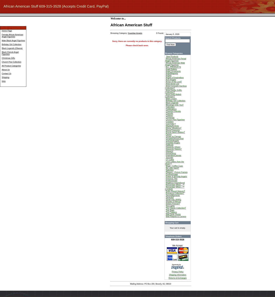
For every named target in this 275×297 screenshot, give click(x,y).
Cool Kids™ (171, 124)
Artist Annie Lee (172, 84)
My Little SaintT (172, 168)
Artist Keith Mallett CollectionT (173, 95)
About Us (6, 70)
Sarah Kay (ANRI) (173, 199)
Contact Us (6, 73)
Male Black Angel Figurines (13, 40)
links (4, 81)
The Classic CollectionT (176, 208)
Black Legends (172, 103)
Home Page (7, 31)
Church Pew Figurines (175, 120)
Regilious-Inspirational (175, 183)
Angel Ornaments (173, 71)
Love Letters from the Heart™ (174, 163)
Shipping (5, 77)
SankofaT (170, 197)
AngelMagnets (172, 73)
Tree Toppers (171, 212)
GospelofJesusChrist (175, 138)
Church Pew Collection (11, 62)
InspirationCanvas (173, 155)
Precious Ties (171, 178)
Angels (169, 75)
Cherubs (169, 113)
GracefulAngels (172, 141)
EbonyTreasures (173, 130)
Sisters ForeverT (173, 204)
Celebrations (171, 109)
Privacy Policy (177, 272)
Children (169, 115)
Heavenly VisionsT (174, 149)
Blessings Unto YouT (175, 105)
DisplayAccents (172, 126)
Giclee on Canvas (173, 136)
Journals (169, 157)
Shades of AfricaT (173, 202)
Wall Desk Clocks (173, 214)
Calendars (170, 107)
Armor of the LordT (174, 82)
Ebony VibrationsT (174, 128)
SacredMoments (173, 195)
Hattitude (169, 145)
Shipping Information (177, 275)
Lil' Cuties (170, 159)
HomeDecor (171, 153)
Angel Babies (171, 69)
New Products (172, 56)
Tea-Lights (170, 206)
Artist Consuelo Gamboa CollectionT (176, 87)
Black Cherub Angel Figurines (10, 53)
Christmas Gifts (8, 58)
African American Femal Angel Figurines (175, 60)
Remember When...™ (175, 185)
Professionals (171, 181)
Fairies (169, 134)
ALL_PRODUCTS (173, 67)
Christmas (170, 117)
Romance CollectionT (175, 193)
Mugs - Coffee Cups (174, 166)
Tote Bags (170, 210)
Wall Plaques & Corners (176, 216)
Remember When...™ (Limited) (174, 188)
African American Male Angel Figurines (175, 64)
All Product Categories (11, 66)
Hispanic (169, 151)
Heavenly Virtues (173, 147)
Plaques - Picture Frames (176, 172)
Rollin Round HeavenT (175, 191)
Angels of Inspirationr (175, 77)
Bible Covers (171, 98)
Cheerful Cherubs (173, 111)
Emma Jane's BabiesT (175, 132)
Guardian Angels (173, 143)
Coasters (169, 122)
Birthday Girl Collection (11, 44)
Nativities (170, 170)
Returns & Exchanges (178, 278)
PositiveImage (172, 174)
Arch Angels (171, 80)
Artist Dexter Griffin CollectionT (173, 91)
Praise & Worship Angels (176, 176)
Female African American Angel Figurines (12, 35)
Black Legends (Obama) (12, 48)
